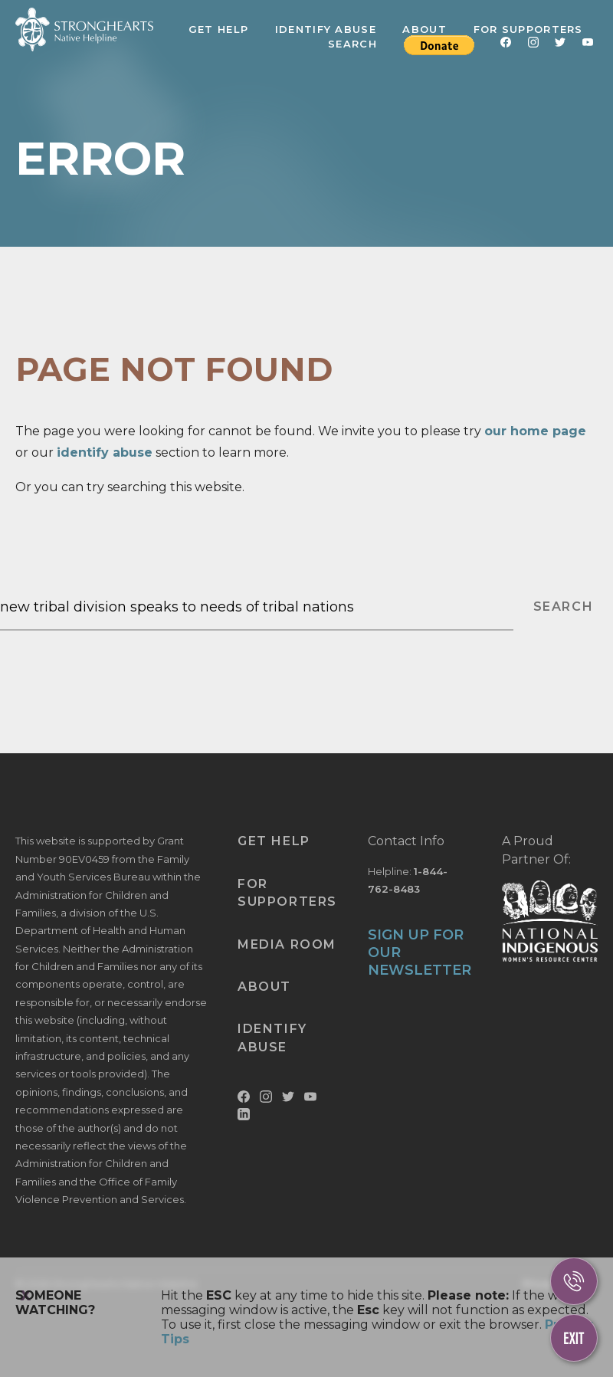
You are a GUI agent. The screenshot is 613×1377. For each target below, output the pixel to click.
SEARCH (563, 606)
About (424, 29)
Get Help (218, 29)
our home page (535, 431)
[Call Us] (574, 1281)
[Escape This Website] (574, 1338)
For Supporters (528, 29)
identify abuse (104, 452)
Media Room (287, 944)
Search (352, 44)
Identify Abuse (325, 29)
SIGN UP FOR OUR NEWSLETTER (419, 952)
